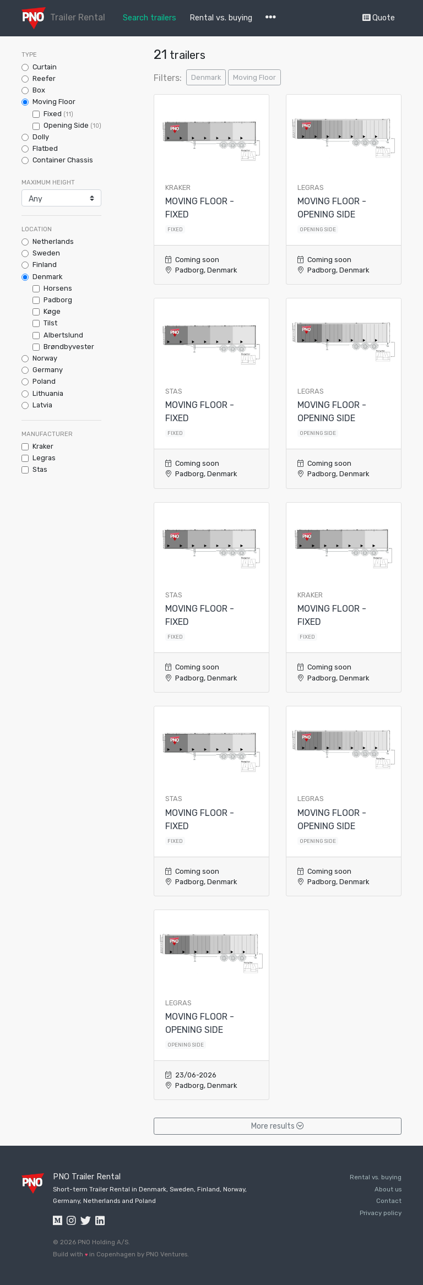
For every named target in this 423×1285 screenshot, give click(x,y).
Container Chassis (62, 160)
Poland (44, 381)
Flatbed (45, 148)
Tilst (50, 323)
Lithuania (47, 393)
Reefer (44, 78)
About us (388, 1189)
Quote (378, 18)
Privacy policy (381, 1213)
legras (44, 458)
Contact (389, 1201)
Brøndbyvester (69, 346)
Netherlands (53, 241)
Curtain (44, 67)
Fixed (58, 114)
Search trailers (149, 18)
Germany (47, 370)
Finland (44, 264)
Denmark (47, 277)
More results (277, 1126)
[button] (270, 18)
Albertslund (63, 335)
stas (39, 469)
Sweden (46, 253)
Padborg (58, 300)
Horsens (58, 288)
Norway (44, 358)
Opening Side (72, 125)
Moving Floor (53, 101)
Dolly (40, 137)
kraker (42, 446)
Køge (52, 311)
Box (38, 90)
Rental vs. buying (220, 18)
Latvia (42, 405)
